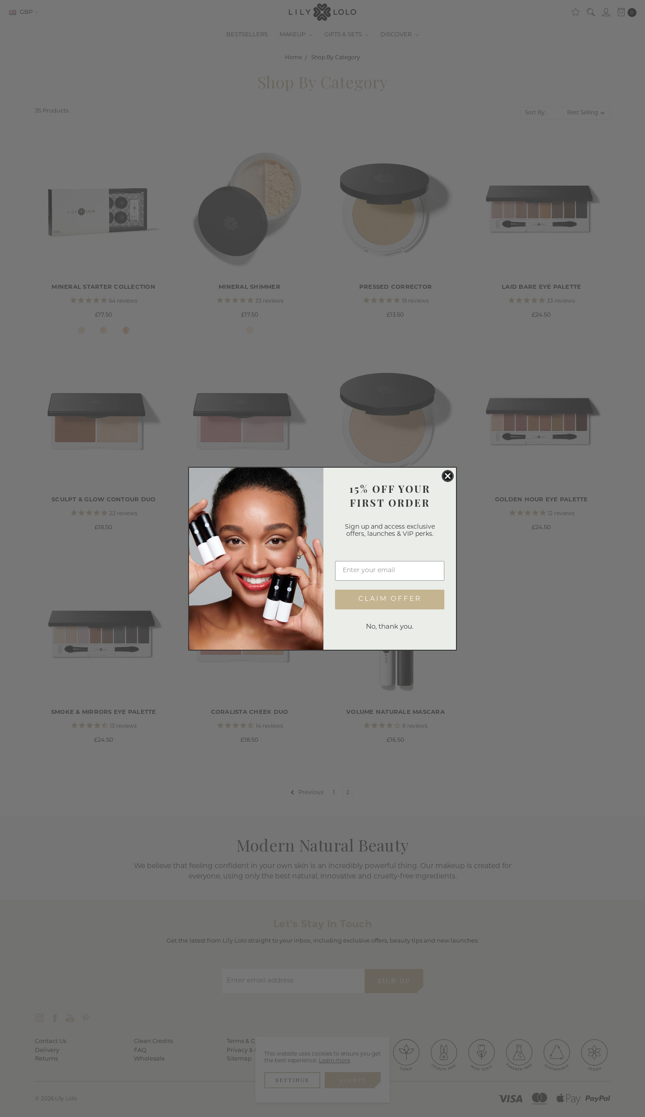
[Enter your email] (389, 575)
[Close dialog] (447, 480)
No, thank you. (389, 631)
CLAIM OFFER (389, 603)
